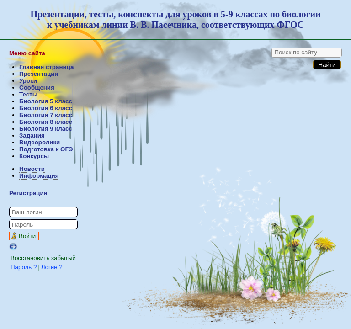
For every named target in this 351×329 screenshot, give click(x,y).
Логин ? (52, 267)
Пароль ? (24, 267)
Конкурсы (34, 156)
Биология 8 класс (45, 121)
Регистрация (28, 193)
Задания (32, 135)
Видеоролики (39, 142)
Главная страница (46, 67)
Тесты (28, 94)
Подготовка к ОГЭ (46, 149)
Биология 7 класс (45, 114)
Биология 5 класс (45, 101)
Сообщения (36, 87)
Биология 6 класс (45, 108)
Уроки (28, 80)
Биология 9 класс (45, 128)
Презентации (38, 73)
